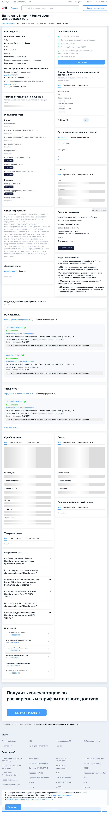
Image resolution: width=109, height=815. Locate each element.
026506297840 (15, 642)
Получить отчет (81, 62)
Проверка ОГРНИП (64, 782)
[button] (95, 8)
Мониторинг (7, 746)
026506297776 (15, 635)
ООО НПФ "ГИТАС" (15, 327)
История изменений (10, 780)
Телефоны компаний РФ (38, 763)
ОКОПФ (87, 787)
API (30, 2)
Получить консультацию (26, 712)
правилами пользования (62, 795)
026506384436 (15, 673)
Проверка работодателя (94, 758)
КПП (58, 773)
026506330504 (15, 658)
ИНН (85, 777)
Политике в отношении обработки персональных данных (30, 799)
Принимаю (13, 807)
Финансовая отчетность (61, 759)
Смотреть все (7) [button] (11, 427)
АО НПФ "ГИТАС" (14, 355)
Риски (51, 23)
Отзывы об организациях (62, 766)
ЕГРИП (32, 782)
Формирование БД (63, 741)
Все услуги (6, 2)
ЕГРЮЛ (32, 787)
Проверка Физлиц (19, 2)
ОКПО (58, 787)
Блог (70, 2)
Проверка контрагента (38, 746)
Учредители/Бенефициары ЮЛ (9, 774)
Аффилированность (64, 777)
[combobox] (50, 8)
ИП (18, 23)
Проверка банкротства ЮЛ (95, 773)
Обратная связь (101, 2)
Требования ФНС (36, 773)
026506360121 (15, 665)
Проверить (9, 160)
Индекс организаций (92, 763)
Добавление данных (92, 741)
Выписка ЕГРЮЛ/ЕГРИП (38, 768)
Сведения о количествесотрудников (11, 766)
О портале (79, 2)
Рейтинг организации (11, 784)
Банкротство (62, 23)
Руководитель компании (39, 777)
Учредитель (41, 23)
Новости (89, 2)
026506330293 (15, 650)
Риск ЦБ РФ (33, 758)
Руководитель (28, 23)
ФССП (86, 768)
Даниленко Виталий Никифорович (20, 333)
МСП (86, 782)
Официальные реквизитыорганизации (12, 759)
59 (59, 94)
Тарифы (59, 746)
